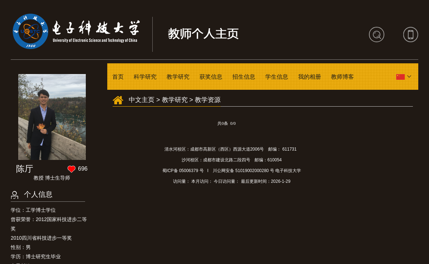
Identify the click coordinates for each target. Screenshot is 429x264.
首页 (118, 77)
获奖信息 (210, 77)
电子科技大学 (288, 170)
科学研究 (145, 77)
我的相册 (309, 77)
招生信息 (243, 77)
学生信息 (276, 77)
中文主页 (141, 99)
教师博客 (342, 77)
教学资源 (208, 99)
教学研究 (178, 77)
